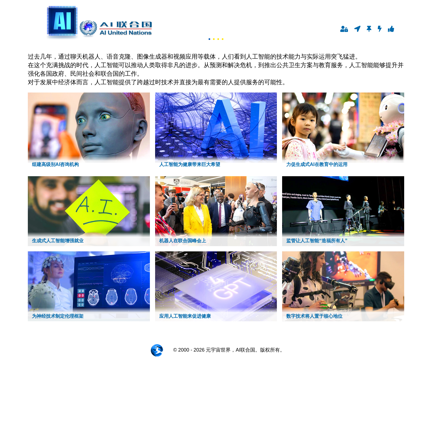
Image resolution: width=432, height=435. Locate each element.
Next (4, 80)
